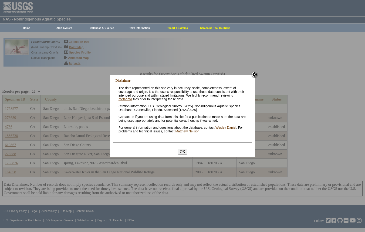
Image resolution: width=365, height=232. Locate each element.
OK (182, 152)
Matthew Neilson (187, 131)
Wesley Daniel (225, 127)
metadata (125, 99)
